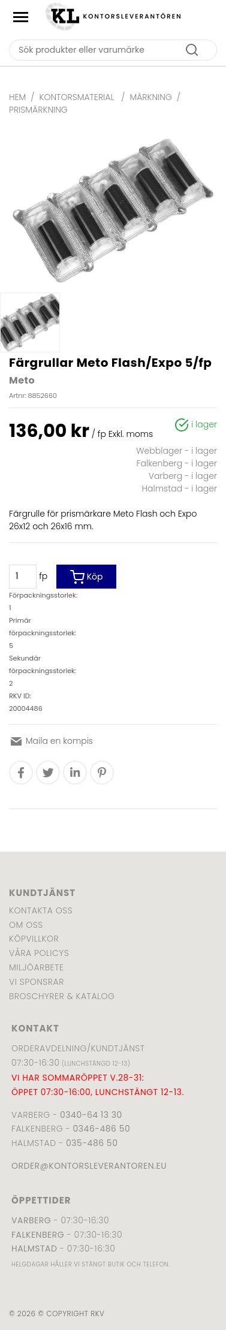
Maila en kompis (51, 741)
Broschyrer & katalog (61, 996)
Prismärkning (38, 110)
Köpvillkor (34, 939)
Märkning (150, 97)
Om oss (26, 925)
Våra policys (39, 953)
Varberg (31, 1220)
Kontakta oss (41, 910)
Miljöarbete (36, 967)
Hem (17, 97)
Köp (86, 577)
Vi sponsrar (36, 982)
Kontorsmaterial (78, 97)
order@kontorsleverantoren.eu (89, 1166)
